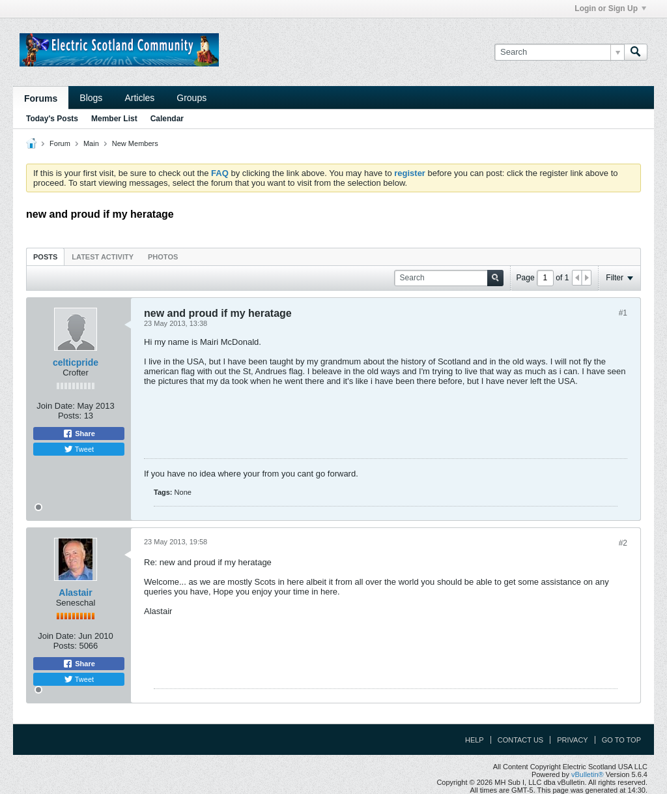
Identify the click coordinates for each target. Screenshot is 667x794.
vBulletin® (587, 774)
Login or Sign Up (610, 8)
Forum (60, 143)
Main (91, 143)
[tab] (45, 256)
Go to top (621, 740)
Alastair (75, 592)
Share (79, 433)
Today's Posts (52, 118)
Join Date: (55, 406)
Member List (114, 118)
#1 (623, 312)
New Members (135, 143)
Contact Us (521, 740)
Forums (40, 98)
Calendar (167, 118)
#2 (623, 543)
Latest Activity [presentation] (103, 257)
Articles (139, 98)
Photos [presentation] (163, 257)
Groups (191, 98)
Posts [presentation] (45, 257)
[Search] (559, 52)
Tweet (79, 449)
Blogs (90, 98)
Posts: (69, 415)
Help (474, 740)
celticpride (75, 362)
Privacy (572, 740)
